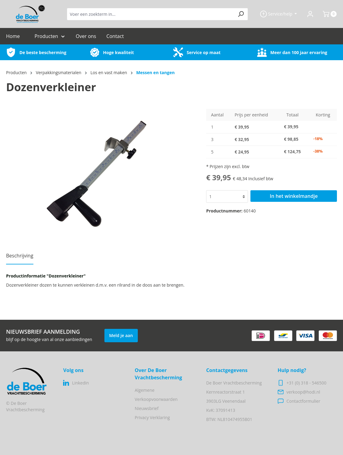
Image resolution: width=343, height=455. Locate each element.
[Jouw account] (310, 14)
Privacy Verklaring (152, 417)
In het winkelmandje (294, 196)
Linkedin (80, 383)
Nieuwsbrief (146, 408)
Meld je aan (121, 335)
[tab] (19, 257)
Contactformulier (303, 401)
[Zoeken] (241, 14)
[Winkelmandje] (327, 14)
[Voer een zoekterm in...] (150, 14)
